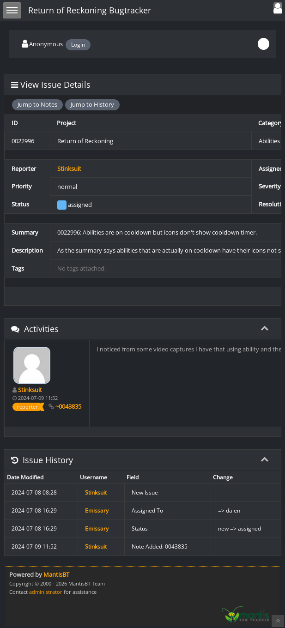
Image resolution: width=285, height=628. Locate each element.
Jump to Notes (37, 104)
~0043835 (68, 406)
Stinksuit (69, 168)
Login (78, 44)
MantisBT (56, 574)
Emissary (97, 510)
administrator (45, 591)
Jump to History (92, 104)
